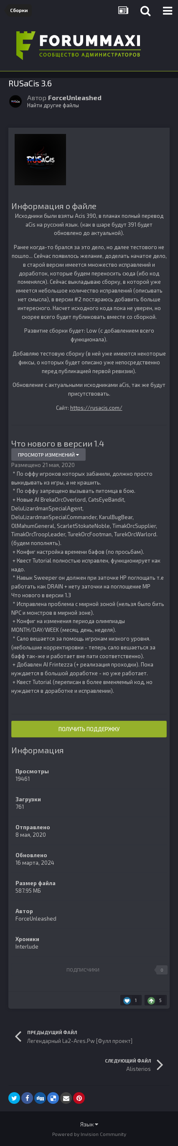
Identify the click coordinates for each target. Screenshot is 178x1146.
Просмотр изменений (48, 454)
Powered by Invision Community (89, 1134)
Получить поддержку (89, 729)
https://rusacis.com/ (96, 407)
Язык (89, 1124)
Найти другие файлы (53, 105)
